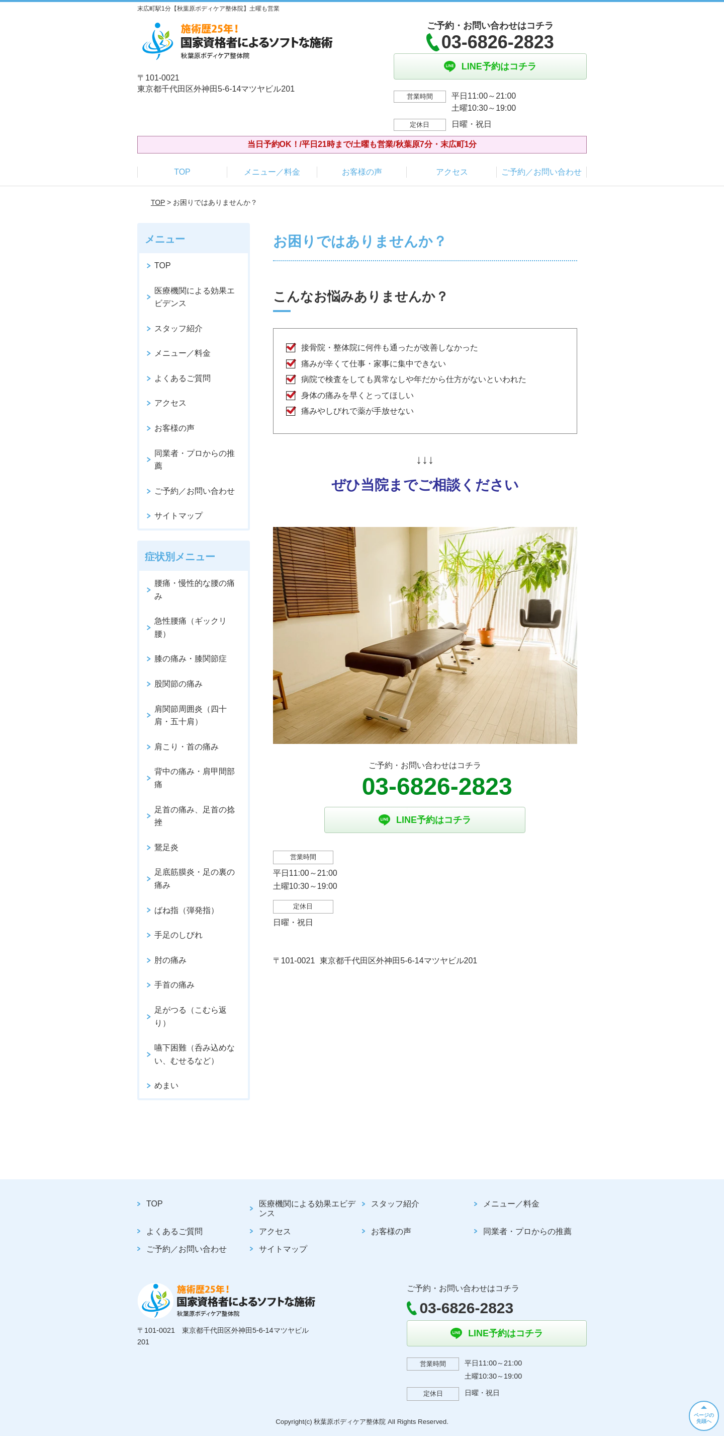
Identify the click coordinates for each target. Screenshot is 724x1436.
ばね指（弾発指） (186, 910)
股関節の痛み (178, 683)
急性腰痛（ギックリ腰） (190, 627)
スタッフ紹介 (178, 328)
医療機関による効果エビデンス (194, 297)
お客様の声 (362, 172)
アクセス (452, 172)
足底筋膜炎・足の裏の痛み (194, 878)
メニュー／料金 (272, 172)
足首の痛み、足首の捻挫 (194, 816)
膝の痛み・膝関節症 (190, 658)
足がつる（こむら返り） (190, 1016)
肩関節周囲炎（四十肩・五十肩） (190, 715)
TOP (182, 172)
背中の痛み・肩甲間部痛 (194, 778)
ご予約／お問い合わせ (541, 172)
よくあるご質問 (182, 378)
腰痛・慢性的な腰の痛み (194, 589)
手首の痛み (174, 984)
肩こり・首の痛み (186, 746)
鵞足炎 (166, 847)
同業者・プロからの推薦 (194, 460)
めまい (166, 1085)
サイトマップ (178, 515)
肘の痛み (170, 960)
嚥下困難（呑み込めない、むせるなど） (194, 1054)
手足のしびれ (178, 935)
